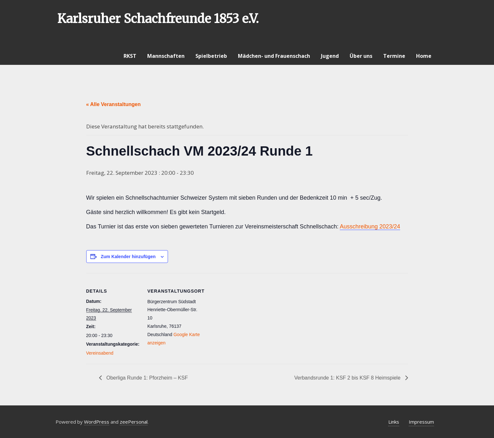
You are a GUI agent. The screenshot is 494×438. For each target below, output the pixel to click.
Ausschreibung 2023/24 (370, 226)
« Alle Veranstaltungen (113, 104)
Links (393, 422)
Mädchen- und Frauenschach (274, 55)
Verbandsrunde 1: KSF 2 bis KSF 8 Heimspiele (348, 377)
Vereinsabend (100, 353)
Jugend (330, 55)
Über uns (361, 55)
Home (423, 55)
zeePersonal (134, 422)
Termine (394, 55)
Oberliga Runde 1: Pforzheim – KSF (146, 377)
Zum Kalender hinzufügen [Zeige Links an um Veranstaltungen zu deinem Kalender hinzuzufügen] (128, 256)
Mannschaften (166, 55)
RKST (130, 55)
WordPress (96, 422)
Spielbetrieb (211, 55)
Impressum (421, 422)
